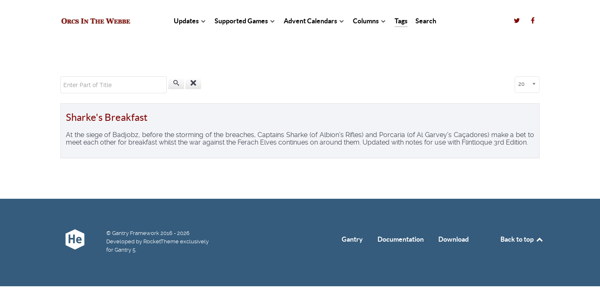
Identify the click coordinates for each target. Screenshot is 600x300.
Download (453, 239)
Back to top (522, 239)
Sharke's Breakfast (107, 117)
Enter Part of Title (60, 76)
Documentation (401, 239)
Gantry (352, 239)
